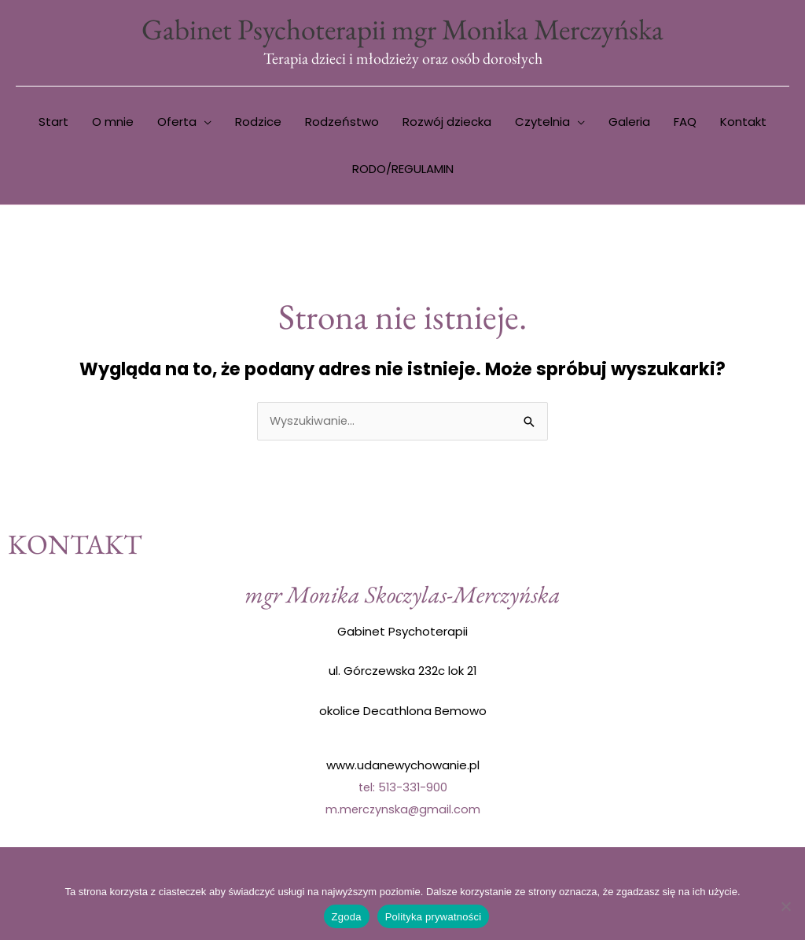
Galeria (629, 123)
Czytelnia (542, 123)
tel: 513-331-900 (403, 788)
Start (53, 123)
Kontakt (743, 123)
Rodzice (258, 123)
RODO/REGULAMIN (403, 170)
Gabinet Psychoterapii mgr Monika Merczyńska (402, 29)
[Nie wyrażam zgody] (785, 906)
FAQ (685, 123)
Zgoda (347, 917)
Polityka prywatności (433, 917)
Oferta (177, 123)
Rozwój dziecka (446, 123)
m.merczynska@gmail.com (402, 810)
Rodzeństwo (342, 123)
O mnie (113, 123)
